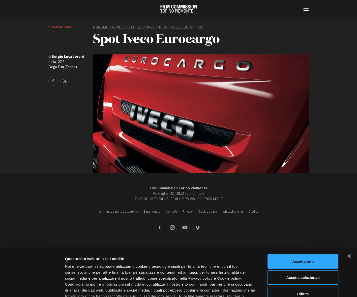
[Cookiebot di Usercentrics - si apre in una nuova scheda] (32, 287)
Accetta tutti (303, 221)
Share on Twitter (65, 80)
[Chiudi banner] (349, 216)
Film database (62, 27)
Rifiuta (303, 254)
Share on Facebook (53, 80)
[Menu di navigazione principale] (306, 9)
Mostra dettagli (260, 287)
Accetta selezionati (303, 237)
